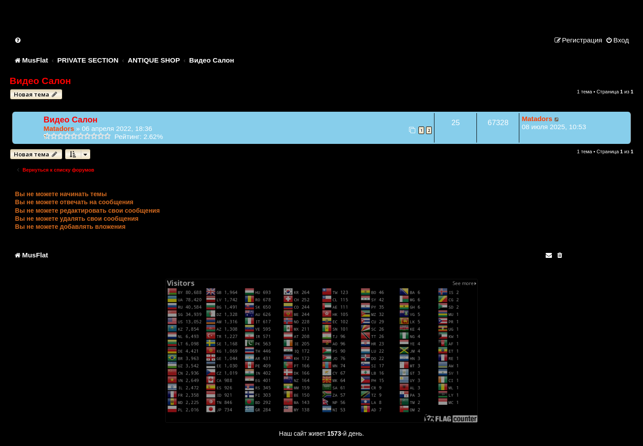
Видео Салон (40, 81)
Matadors (59, 128)
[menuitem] (18, 40)
